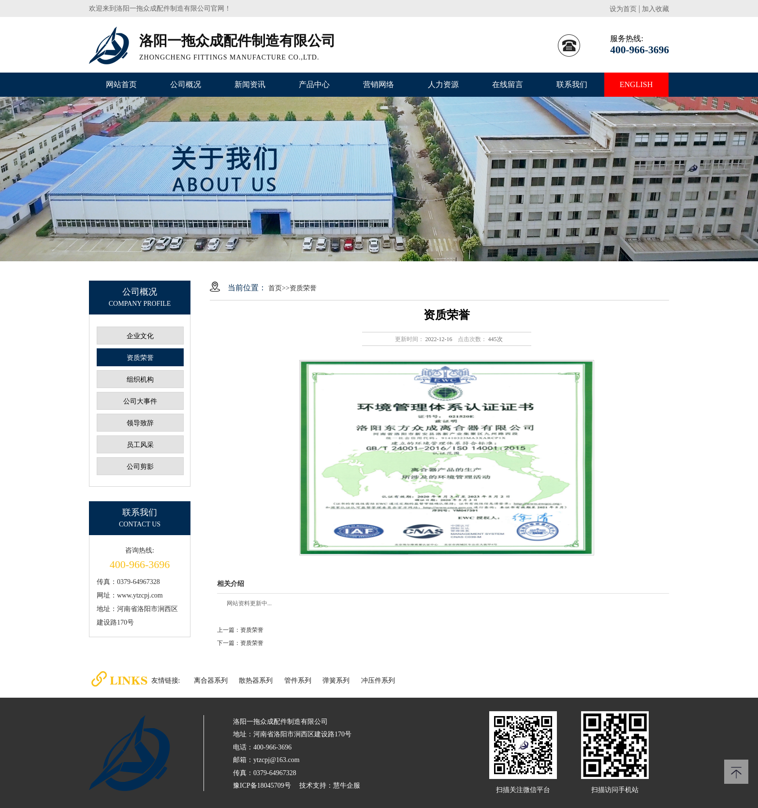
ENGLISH (636, 84)
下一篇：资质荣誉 (240, 643)
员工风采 (140, 445)
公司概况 (185, 84)
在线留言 (507, 84)
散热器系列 (256, 680)
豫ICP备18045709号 (262, 785)
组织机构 (140, 379)
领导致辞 (140, 423)
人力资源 (443, 84)
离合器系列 (211, 680)
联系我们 (571, 84)
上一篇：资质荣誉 (240, 630)
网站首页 (121, 84)
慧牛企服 (346, 785)
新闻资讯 (249, 84)
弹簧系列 (336, 680)
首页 (275, 288)
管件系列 (297, 680)
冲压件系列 (378, 680)
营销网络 (378, 84)
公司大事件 (140, 401)
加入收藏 (655, 9)
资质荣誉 (140, 357)
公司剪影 (140, 466)
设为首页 (623, 9)
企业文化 (140, 336)
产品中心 (314, 84)
